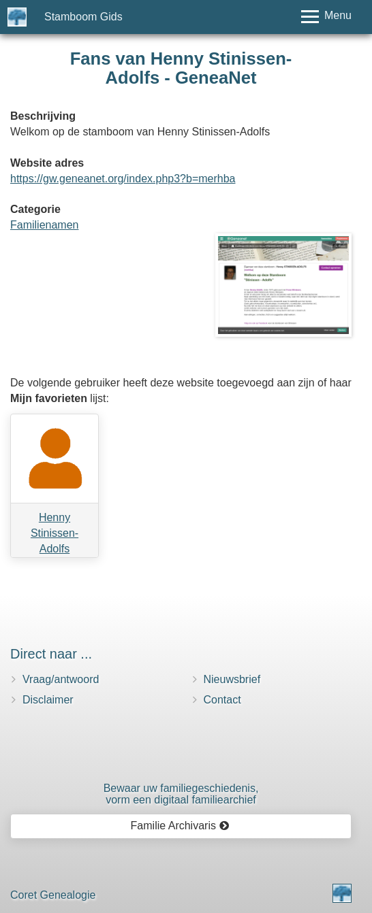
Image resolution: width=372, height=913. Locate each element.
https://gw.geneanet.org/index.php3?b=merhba (122, 178)
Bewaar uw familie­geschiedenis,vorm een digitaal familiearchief (181, 794)
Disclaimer (48, 700)
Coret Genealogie (52, 895)
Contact (222, 700)
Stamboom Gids (83, 16)
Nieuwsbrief (232, 679)
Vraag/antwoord (60, 679)
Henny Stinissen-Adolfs (54, 533)
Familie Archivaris (180, 825)
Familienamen (44, 225)
